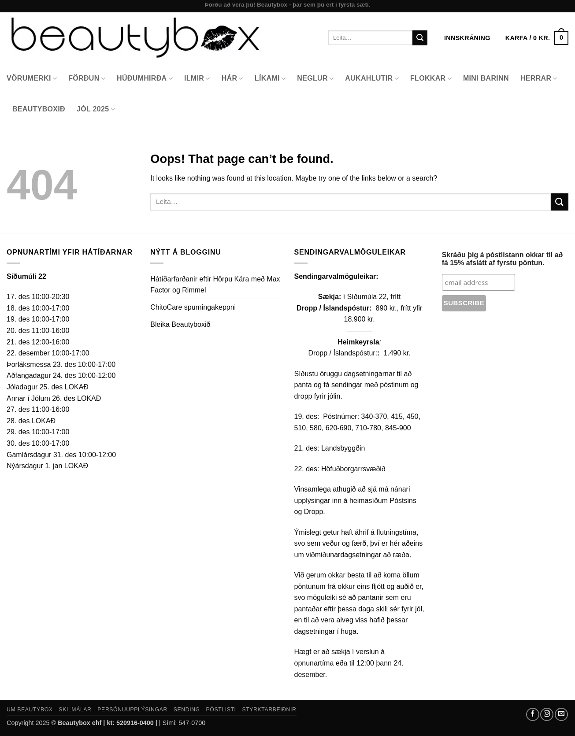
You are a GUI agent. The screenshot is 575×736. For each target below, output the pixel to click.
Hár (232, 78)
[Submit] (419, 37)
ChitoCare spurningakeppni (193, 307)
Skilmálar (75, 709)
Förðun (86, 78)
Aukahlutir (372, 78)
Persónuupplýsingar (132, 709)
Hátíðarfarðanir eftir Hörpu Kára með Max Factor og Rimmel (215, 284)
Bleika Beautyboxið (180, 324)
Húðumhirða (145, 78)
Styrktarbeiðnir (269, 709)
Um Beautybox (30, 709)
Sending (187, 709)
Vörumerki (32, 78)
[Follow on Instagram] (546, 714)
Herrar (538, 78)
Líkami (270, 78)
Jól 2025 (96, 109)
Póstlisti (221, 709)
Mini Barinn (486, 78)
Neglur (315, 78)
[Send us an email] (561, 714)
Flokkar (431, 78)
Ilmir (197, 78)
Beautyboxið (38, 109)
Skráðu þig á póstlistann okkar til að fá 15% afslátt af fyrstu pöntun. (502, 258)
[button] (536, 38)
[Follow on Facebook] (532, 714)
